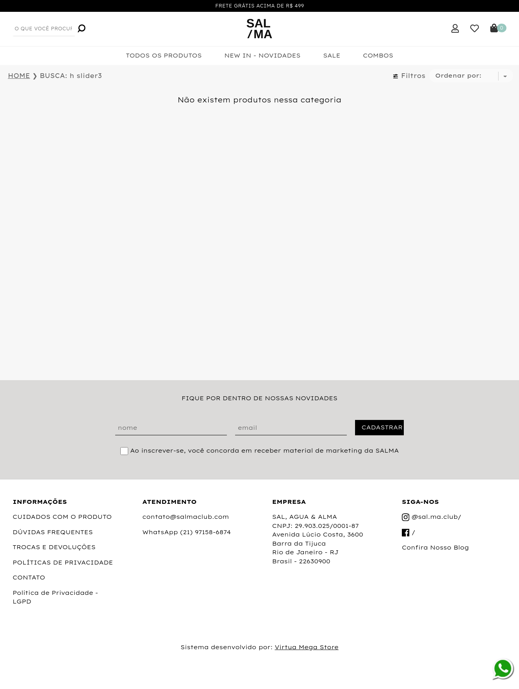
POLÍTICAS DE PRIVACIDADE (63, 562)
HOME (19, 76)
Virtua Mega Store (307, 647)
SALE (331, 55)
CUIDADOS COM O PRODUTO (62, 516)
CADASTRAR (382, 427)
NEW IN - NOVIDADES (262, 55)
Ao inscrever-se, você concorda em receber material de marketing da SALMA (264, 450)
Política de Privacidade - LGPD (55, 597)
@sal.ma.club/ (432, 517)
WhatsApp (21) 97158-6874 (186, 532)
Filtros (408, 76)
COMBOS (378, 55)
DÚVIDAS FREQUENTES (53, 532)
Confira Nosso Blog (435, 547)
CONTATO (29, 577)
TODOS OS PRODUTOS (164, 55)
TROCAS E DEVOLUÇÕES (54, 547)
